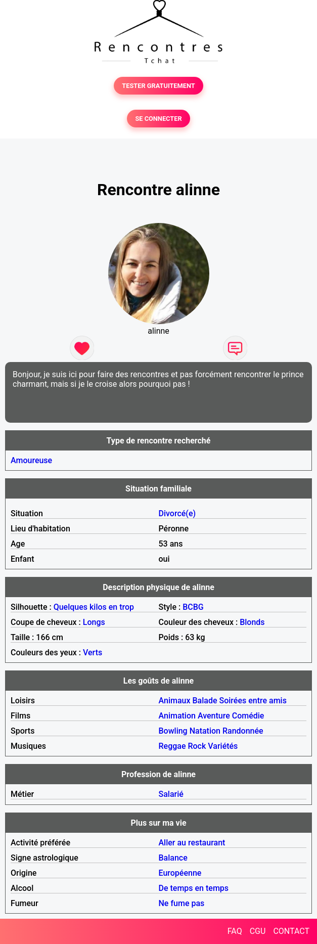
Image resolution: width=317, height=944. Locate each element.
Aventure (214, 716)
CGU (258, 931)
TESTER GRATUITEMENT (158, 85)
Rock (197, 746)
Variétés (223, 746)
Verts (92, 652)
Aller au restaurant (192, 842)
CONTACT (291, 931)
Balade (204, 700)
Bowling (173, 731)
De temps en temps (194, 888)
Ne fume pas (182, 903)
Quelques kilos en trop (94, 607)
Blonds (252, 622)
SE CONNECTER (158, 118)
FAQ (235, 931)
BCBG (193, 607)
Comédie (248, 716)
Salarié (171, 794)
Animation (177, 716)
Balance (173, 858)
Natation (205, 731)
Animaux (175, 700)
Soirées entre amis (252, 700)
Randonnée (242, 731)
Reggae (172, 746)
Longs (94, 622)
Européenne (180, 873)
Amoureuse (31, 460)
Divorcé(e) (177, 513)
